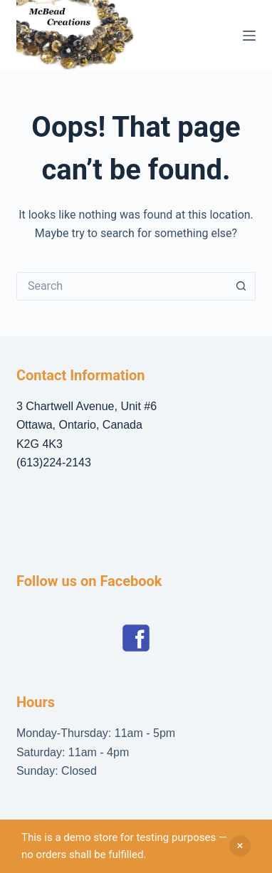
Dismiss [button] (240, 846)
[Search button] (241, 286)
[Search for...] (121, 286)
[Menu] (249, 35)
